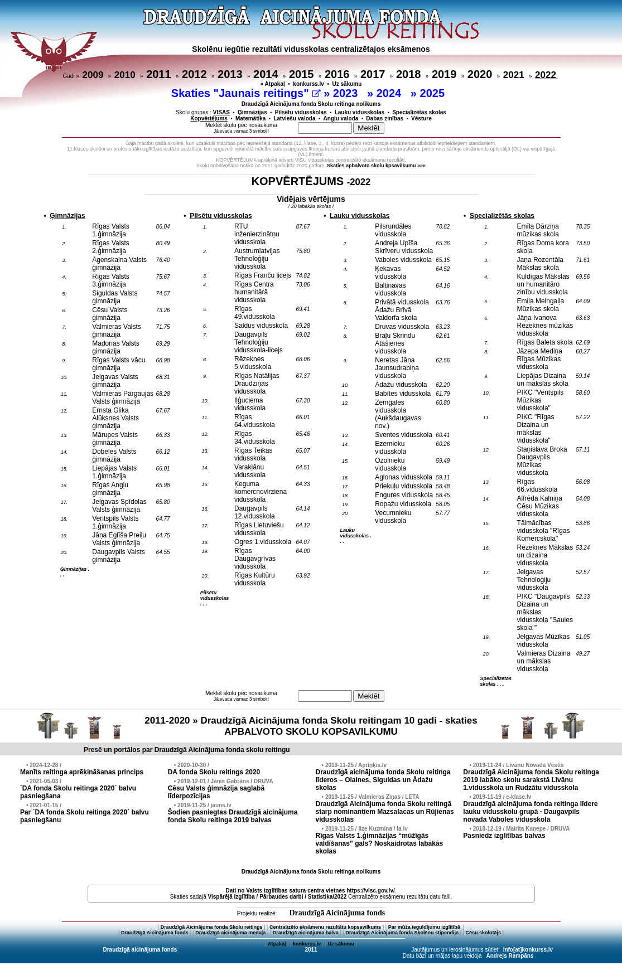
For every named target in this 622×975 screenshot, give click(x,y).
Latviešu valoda (294, 118)
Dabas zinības (384, 118)
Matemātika (250, 118)
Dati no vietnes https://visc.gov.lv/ (309, 890)
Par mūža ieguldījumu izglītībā (425, 927)
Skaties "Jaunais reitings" (246, 93)
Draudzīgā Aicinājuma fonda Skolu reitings (212, 927)
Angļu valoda (341, 118)
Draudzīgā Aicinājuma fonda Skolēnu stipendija (402, 932)
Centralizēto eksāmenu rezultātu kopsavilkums (325, 927)
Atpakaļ (277, 944)
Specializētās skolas (419, 112)
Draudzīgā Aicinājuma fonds (337, 913)
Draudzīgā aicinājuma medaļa (230, 932)
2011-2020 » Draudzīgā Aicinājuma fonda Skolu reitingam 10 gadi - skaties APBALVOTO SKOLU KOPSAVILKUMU (310, 726)
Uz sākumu (347, 84)
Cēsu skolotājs (484, 932)
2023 (347, 93)
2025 (434, 93)
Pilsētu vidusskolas (301, 112)
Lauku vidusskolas (359, 112)
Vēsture (421, 118)
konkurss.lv (308, 84)
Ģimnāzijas (252, 112)
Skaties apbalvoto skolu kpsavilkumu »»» (376, 165)
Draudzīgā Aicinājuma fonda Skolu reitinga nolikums (311, 104)
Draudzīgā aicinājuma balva (306, 932)
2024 (390, 93)
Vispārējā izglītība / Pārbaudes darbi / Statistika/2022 (277, 897)
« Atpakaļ (273, 84)
